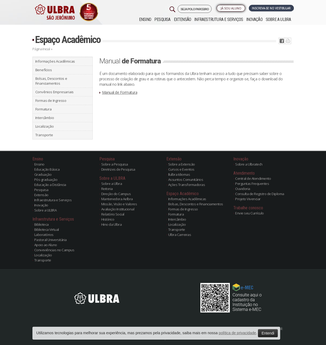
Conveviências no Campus (54, 249)
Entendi (267, 333)
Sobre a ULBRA (278, 19)
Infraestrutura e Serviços (218, 19)
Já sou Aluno (231, 8)
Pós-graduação (46, 179)
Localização (44, 126)
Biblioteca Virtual (46, 229)
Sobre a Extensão (181, 164)
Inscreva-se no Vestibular (271, 8)
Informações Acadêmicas (55, 61)
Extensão (182, 19)
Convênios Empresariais (54, 91)
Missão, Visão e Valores (119, 204)
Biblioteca (41, 224)
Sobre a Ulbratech (249, 164)
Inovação (254, 19)
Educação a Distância (50, 184)
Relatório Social (112, 214)
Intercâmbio (44, 117)
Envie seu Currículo (249, 213)
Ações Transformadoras (186, 184)
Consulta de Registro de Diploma (259, 193)
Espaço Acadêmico (67, 39)
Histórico (107, 219)
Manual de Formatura (119, 92)
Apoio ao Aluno (45, 244)
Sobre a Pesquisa (114, 164)
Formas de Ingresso (50, 100)
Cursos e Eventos (181, 169)
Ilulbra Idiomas (179, 174)
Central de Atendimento (253, 178)
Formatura (43, 109)
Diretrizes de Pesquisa (118, 169)
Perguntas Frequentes (252, 183)
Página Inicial (41, 48)
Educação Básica (47, 169)
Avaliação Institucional (117, 209)
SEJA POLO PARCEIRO (195, 9)
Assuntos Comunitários (185, 179)
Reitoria (107, 188)
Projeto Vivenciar (248, 198)
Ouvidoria (242, 188)
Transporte (44, 134)
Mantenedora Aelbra (117, 198)
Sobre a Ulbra (111, 183)
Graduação (43, 174)
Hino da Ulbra (111, 224)
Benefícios (43, 69)
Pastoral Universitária (50, 239)
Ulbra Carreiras (179, 234)
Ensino (145, 19)
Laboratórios (44, 234)
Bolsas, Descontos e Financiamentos (51, 81)
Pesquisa (162, 19)
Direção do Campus (116, 193)
